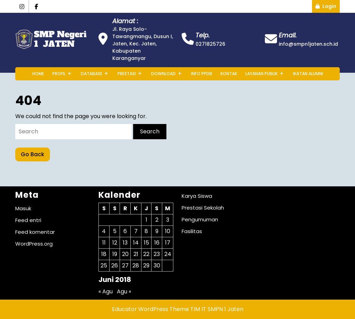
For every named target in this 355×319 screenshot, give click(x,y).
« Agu (105, 291)
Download (163, 74)
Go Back (35, 153)
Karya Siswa (197, 196)
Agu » (124, 291)
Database (91, 74)
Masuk (23, 208)
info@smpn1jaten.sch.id (308, 44)
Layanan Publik (261, 74)
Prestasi (127, 74)
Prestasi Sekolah (203, 207)
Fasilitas (192, 231)
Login (327, 5)
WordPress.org (34, 243)
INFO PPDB (201, 74)
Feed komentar (35, 232)
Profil (59, 74)
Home (38, 74)
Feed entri (28, 220)
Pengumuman (200, 219)
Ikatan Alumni (308, 74)
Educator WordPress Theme (150, 309)
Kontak (228, 74)
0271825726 (210, 44)
